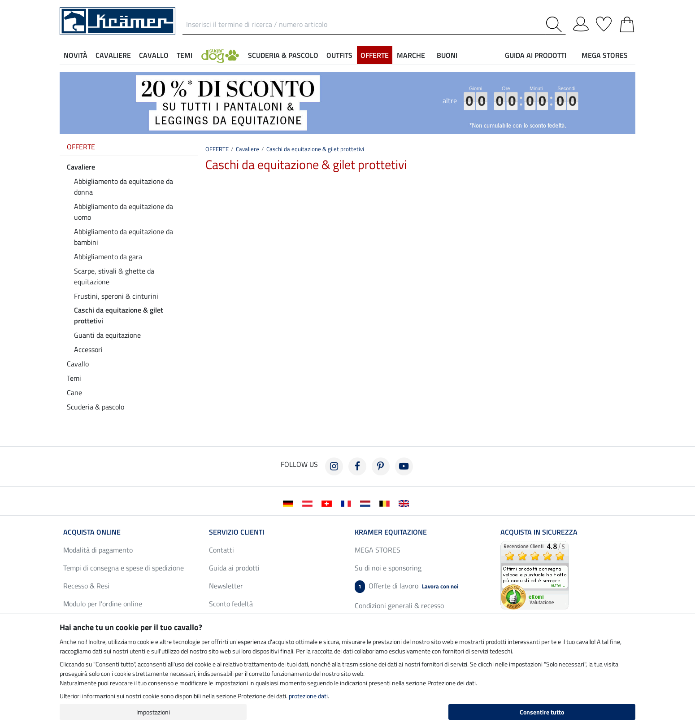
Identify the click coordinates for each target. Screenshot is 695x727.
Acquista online (92, 532)
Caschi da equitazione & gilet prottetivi (118, 315)
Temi (74, 378)
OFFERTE (81, 146)
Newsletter (226, 585)
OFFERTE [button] (375, 55)
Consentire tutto (542, 712)
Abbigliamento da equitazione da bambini (123, 237)
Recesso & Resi (86, 585)
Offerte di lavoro (406, 586)
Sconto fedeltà (231, 603)
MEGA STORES (605, 55)
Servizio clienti (236, 532)
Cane (74, 392)
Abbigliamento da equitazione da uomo (123, 211)
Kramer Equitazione (391, 532)
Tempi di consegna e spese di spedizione (123, 567)
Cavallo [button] (154, 55)
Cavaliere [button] (113, 55)
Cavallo (78, 363)
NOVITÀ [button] (75, 55)
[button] (220, 55)
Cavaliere (81, 166)
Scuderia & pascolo (95, 406)
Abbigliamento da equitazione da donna (123, 186)
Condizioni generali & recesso (399, 605)
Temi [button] (184, 55)
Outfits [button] (339, 55)
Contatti (221, 549)
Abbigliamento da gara (108, 256)
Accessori (88, 349)
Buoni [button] (447, 55)
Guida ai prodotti (234, 567)
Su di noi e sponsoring (388, 567)
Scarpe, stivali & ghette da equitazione (114, 276)
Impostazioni (153, 712)
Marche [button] (411, 55)
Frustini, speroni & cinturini (116, 296)
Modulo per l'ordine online (102, 603)
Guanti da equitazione (107, 335)
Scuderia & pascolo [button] (283, 55)
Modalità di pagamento (98, 549)
